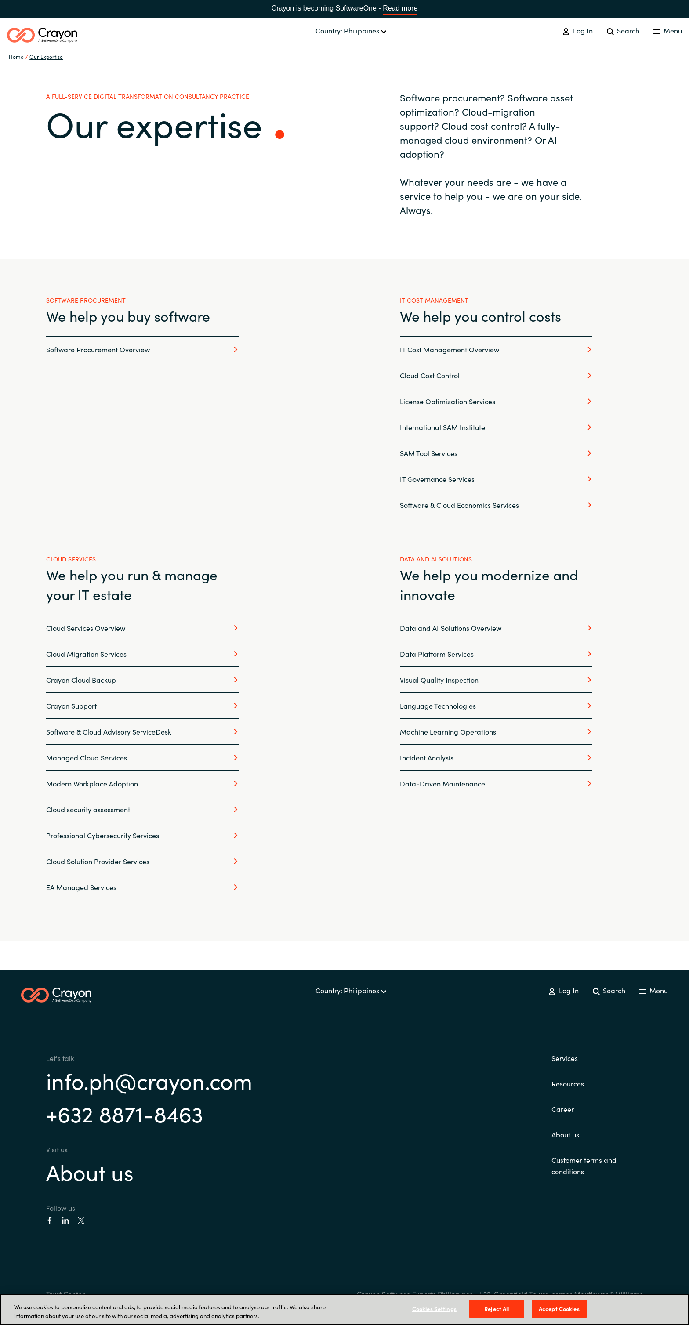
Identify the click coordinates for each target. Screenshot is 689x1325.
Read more (400, 8)
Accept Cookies (559, 1308)
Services (564, 1058)
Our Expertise (46, 56)
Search (623, 30)
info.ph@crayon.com (149, 1080)
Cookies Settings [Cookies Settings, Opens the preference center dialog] (434, 1308)
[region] (344, 1309)
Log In (577, 30)
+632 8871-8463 (124, 1113)
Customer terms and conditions (583, 1165)
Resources (567, 1083)
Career (562, 1109)
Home (16, 56)
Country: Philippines (351, 30)
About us (90, 1171)
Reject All (496, 1308)
